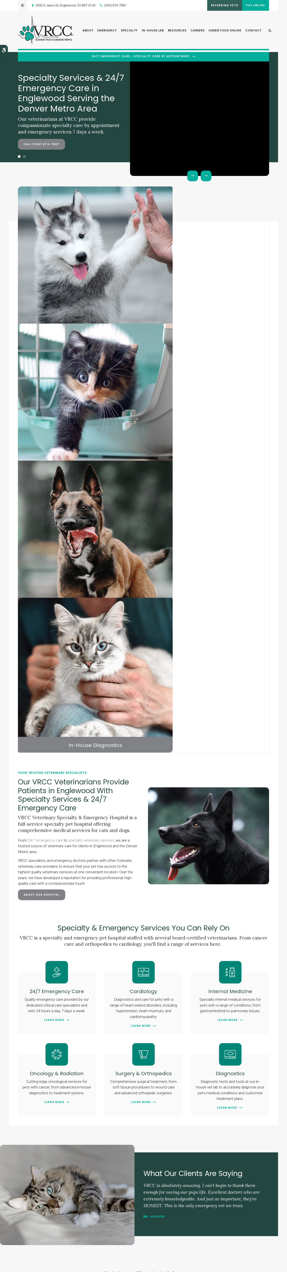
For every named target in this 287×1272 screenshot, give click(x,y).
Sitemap (87, 1265)
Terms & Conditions (49, 1265)
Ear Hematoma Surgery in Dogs (247, 852)
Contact (253, 31)
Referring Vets (219, 5)
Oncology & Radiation (57, 570)
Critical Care (49, 241)
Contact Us (143, 1026)
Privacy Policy (26, 1265)
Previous (192, 176)
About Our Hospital (42, 391)
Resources (177, 31)
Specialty (129, 31)
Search (99, 1265)
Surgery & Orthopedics (143, 570)
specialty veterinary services (91, 337)
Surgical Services (112, 241)
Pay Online (253, 5)
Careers (198, 31)
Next (206, 176)
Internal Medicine (230, 488)
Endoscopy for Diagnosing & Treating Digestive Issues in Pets (109, 854)
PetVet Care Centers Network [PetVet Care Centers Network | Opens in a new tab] (251, 1267)
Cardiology (143, 488)
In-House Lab (153, 31)
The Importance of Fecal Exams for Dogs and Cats (178, 854)
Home (92, 1227)
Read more (36, 920)
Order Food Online (225, 31)
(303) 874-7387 (115, 5)
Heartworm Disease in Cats (39, 852)
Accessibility (71, 1265)
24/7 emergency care (45, 337)
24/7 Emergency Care (57, 488)
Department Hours (35, 1129)
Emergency (107, 31)
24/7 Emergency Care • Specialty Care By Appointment (141, 56)
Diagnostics (230, 570)
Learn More (54, 517)
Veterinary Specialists (175, 241)
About (88, 31)
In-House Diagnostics (237, 241)
